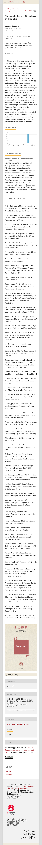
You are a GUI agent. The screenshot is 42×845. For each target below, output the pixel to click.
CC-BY (24, 786)
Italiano (9, 774)
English (8, 771)
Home (7, 9)
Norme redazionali (21, 788)
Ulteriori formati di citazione (17, 711)
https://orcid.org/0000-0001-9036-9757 (14, 30)
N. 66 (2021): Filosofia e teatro (18, 11)
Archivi (14, 9)
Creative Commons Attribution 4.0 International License (19, 750)
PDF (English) (12, 675)
